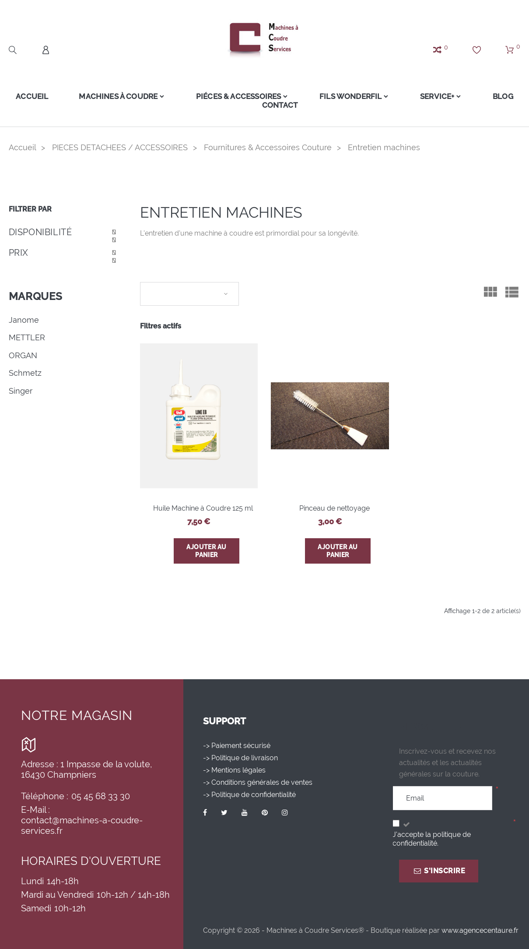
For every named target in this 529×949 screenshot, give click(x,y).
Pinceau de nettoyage (334, 508)
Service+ (439, 96)
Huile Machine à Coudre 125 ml (203, 508)
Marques (36, 296)
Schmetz (25, 372)
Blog (507, 96)
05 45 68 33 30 (100, 796)
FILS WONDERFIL (350, 96)
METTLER (27, 337)
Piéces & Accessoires (236, 96)
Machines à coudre (114, 96)
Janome (24, 320)
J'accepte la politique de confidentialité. (431, 838)
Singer (20, 390)
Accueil (28, 96)
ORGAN (23, 355)
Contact (280, 105)
